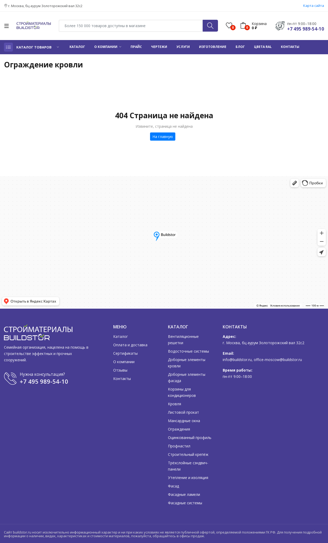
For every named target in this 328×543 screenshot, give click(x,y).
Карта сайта (313, 5)
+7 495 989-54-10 (305, 29)
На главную (162, 136)
